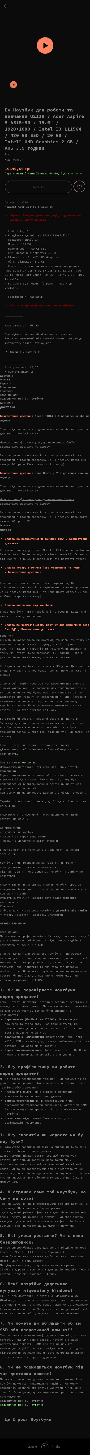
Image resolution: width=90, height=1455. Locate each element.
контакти (28, 762)
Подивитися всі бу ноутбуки (21, 1404)
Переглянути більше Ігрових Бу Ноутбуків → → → (44, 173)
